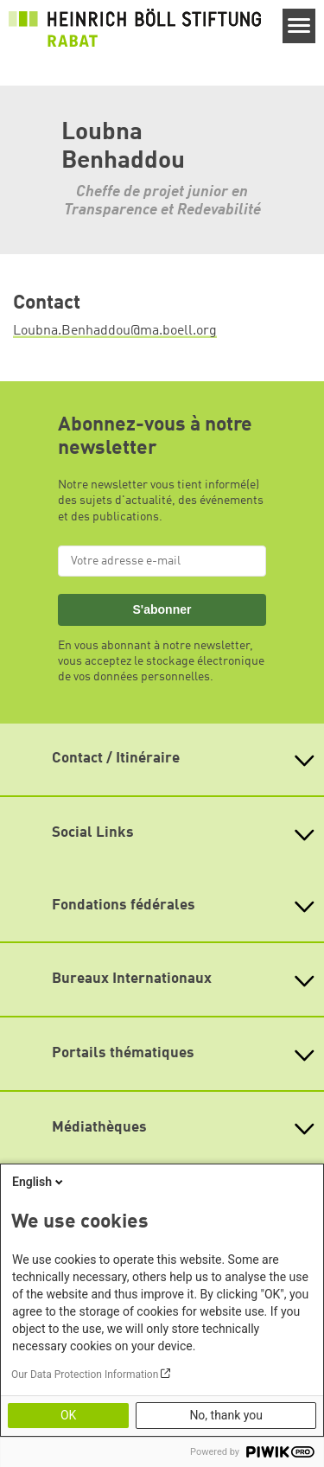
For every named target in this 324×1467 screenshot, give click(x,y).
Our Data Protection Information (84, 1374)
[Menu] (299, 26)
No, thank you (226, 1415)
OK (68, 1415)
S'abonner (161, 609)
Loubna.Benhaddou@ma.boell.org (115, 331)
